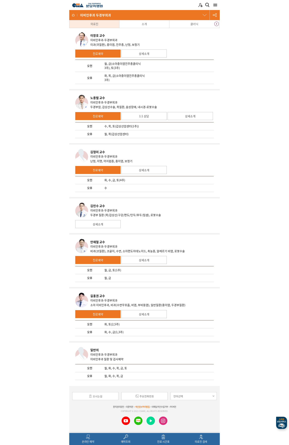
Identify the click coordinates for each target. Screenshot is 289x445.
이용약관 (129, 407)
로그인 (200, 5)
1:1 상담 (144, 116)
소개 (144, 24)
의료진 (94, 24)
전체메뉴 (215, 5)
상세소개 (144, 54)
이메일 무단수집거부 (160, 407)
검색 (207, 5)
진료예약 (98, 54)
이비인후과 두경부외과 (95, 15)
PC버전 (173, 407)
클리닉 (194, 24)
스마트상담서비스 (281, 423)
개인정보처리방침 (142, 407)
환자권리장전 (118, 407)
